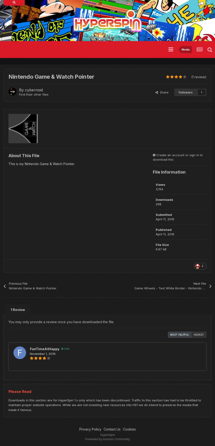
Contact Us (112, 429)
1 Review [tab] (18, 310)
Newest (199, 334)
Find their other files (34, 94)
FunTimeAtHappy (44, 349)
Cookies (129, 429)
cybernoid (34, 90)
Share (162, 92)
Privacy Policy (90, 429)
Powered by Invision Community (107, 439)
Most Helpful (179, 334)
